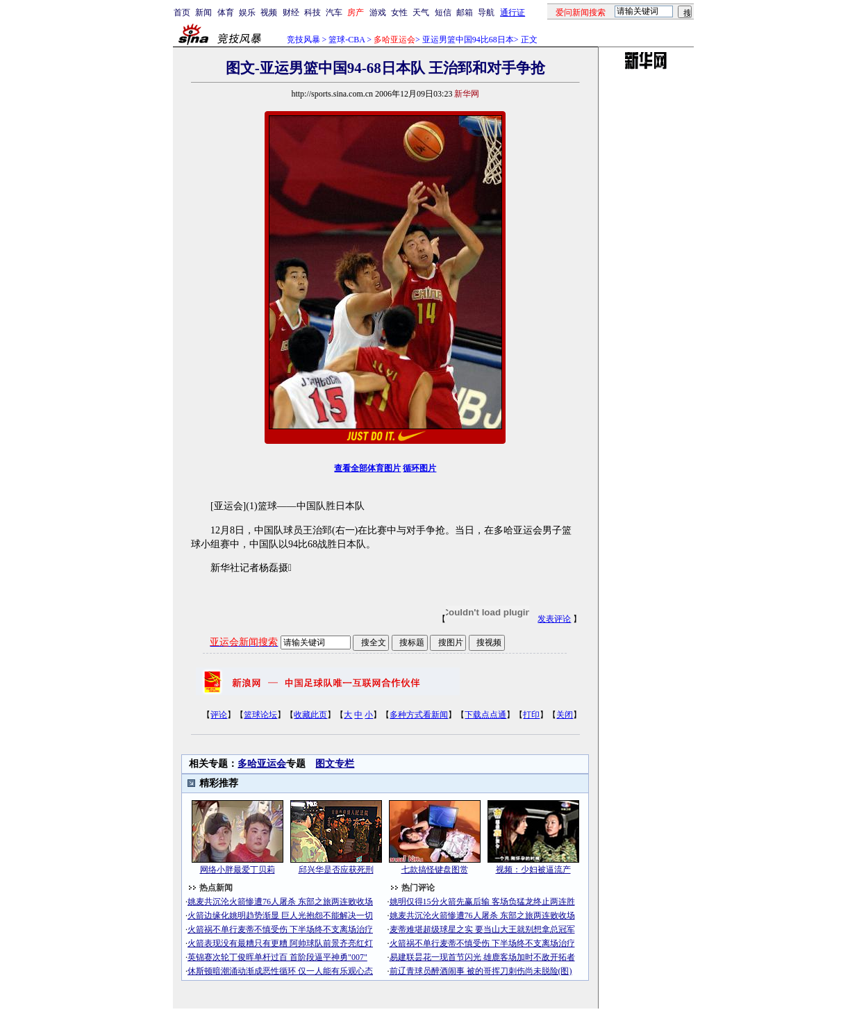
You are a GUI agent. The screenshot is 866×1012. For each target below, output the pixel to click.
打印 (531, 715)
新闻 (203, 12)
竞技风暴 (303, 39)
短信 (443, 12)
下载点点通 (485, 715)
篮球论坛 (260, 715)
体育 (225, 12)
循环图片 (419, 468)
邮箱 (464, 12)
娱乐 (247, 12)
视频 (268, 12)
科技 (312, 12)
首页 (182, 12)
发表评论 (554, 619)
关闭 (564, 715)
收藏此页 (310, 715)
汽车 (334, 12)
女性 (399, 12)
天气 (421, 12)
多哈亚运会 (262, 763)
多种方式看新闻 (419, 715)
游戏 (377, 12)
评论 (218, 715)
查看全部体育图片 (367, 468)
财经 (291, 12)
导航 (486, 12)
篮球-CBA (346, 39)
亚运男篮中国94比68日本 (468, 39)
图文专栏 (334, 763)
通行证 (512, 12)
